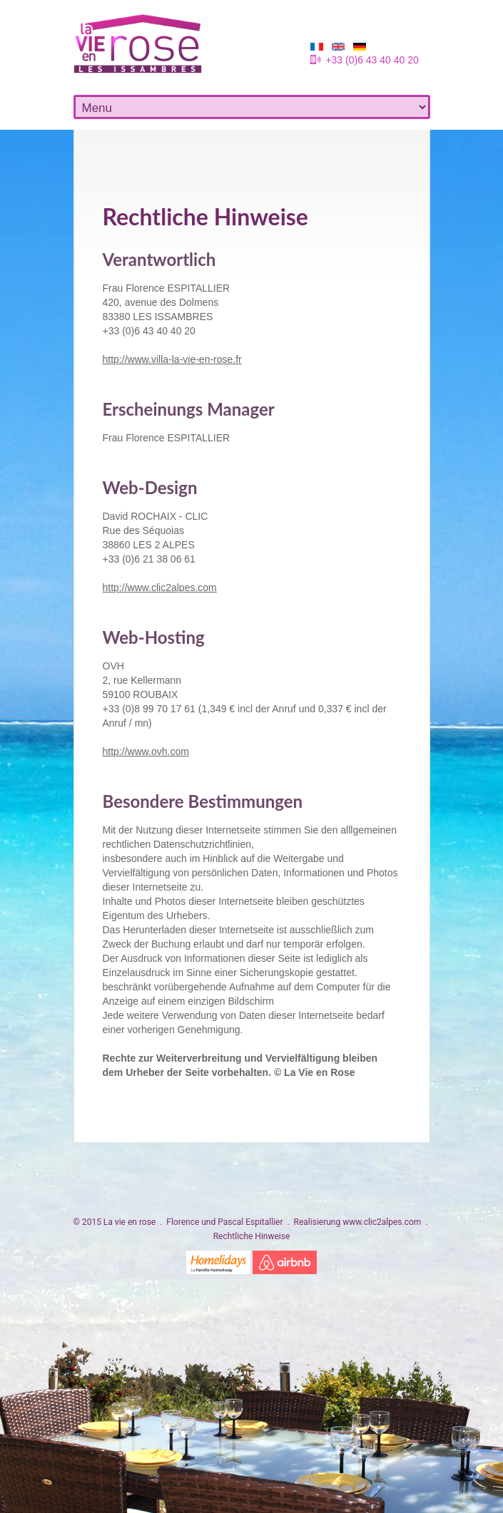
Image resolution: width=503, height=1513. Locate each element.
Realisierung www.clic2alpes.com (358, 1222)
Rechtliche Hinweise (251, 1236)
